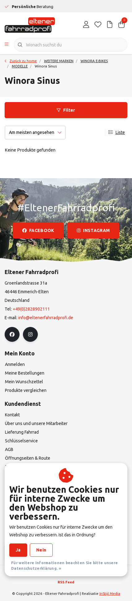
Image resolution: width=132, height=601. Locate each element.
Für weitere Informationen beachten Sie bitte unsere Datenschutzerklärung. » (64, 565)
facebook (38, 230)
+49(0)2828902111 (31, 309)
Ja (18, 549)
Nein (41, 549)
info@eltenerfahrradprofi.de (45, 317)
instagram (93, 230)
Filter (66, 110)
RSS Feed (66, 582)
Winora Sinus (46, 66)
